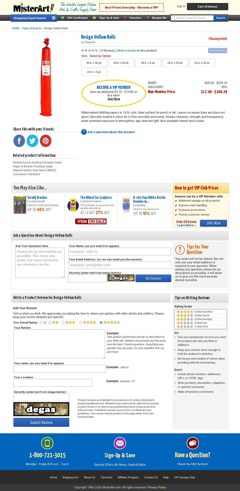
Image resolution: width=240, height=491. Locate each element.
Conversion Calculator (26, 174)
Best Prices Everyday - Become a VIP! (131, 7)
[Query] (192, 17)
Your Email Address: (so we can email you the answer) (105, 259)
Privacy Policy (156, 487)
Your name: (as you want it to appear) (38, 363)
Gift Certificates (77, 18)
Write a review (126, 50)
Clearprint (89, 42)
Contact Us (151, 477)
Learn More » (186, 225)
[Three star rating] (63, 322)
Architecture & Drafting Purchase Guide (37, 162)
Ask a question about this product (111, 132)
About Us (89, 477)
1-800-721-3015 (47, 455)
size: (96, 56)
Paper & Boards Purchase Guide (33, 166)
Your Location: (23, 377)
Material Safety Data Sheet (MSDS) (34, 170)
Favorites (135, 18)
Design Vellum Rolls (98, 37)
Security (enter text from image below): (95, 273)
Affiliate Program (128, 477)
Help (166, 477)
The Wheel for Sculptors (96, 198)
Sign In (181, 6)
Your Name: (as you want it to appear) (94, 246)
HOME (16, 28)
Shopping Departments (30, 18)
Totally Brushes (37, 198)
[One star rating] (41, 322)
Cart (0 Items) (207, 6)
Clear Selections (217, 50)
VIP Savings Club (184, 477)
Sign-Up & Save (109, 18)
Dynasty (140, 205)
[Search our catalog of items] (220, 18)
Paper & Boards (31, 28)
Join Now (113, 99)
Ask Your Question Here (31, 246)
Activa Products (92, 201)
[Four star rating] (80, 322)
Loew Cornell (37, 201)
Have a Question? (192, 455)
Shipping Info (71, 477)
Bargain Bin (159, 18)
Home (53, 477)
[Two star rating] (49, 322)
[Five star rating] (101, 322)
